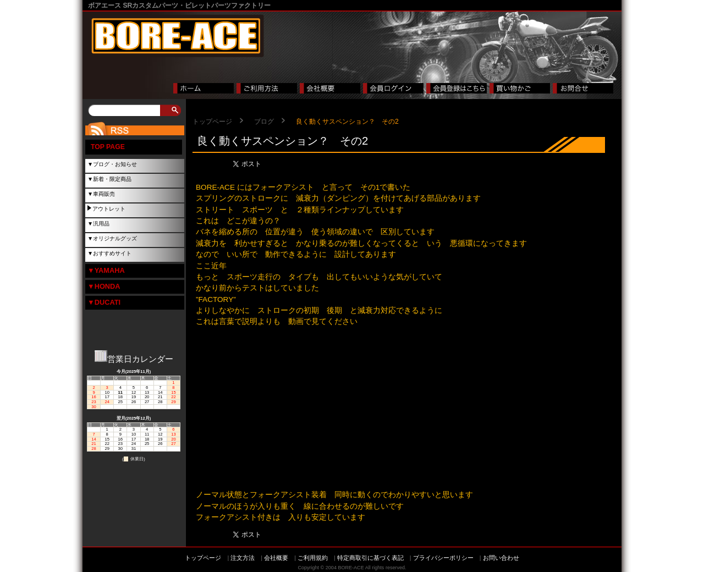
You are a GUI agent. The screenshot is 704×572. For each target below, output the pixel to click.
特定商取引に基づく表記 (370, 557)
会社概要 (276, 557)
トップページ (212, 121)
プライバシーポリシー (443, 557)
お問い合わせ (501, 557)
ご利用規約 (313, 557)
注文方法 (242, 557)
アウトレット (108, 209)
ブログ (264, 121)
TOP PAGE (108, 147)
